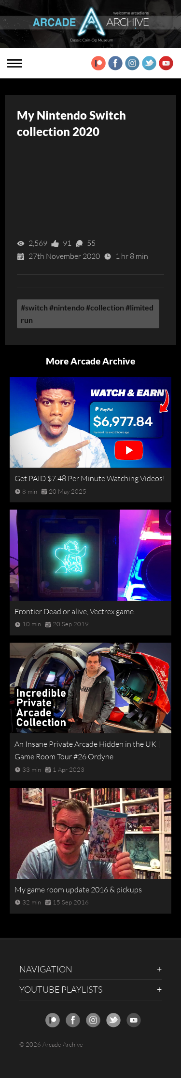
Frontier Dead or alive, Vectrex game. (74, 611)
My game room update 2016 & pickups (78, 889)
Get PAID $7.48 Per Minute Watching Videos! (89, 478)
